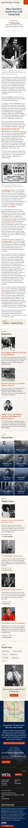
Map (2, 797)
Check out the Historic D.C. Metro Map (14, 743)
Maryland (14, 20)
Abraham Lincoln (21, 464)
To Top (24, 771)
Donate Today (6, 762)
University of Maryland (17, 323)
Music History (7, 477)
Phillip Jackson (8, 536)
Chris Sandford (11, 206)
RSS (16, 781)
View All (3, 660)
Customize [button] (3, 822)
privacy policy (17, 820)
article (10, 219)
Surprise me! (14, 695)
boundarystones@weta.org (8, 793)
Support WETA (5, 780)
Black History (21, 491)
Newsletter (18, 780)
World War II (14, 654)
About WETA (4, 781)
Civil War (4, 654)
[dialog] (14, 817)
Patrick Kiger (15, 22)
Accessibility (18, 783)
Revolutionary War (7, 464)
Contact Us (4, 785)
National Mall (21, 477)
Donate (18, 774)
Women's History (6, 491)
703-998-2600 (5, 798)
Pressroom (4, 783)
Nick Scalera (7, 637)
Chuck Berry (6, 323)
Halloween (7, 450)
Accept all (7, 825)
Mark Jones (6, 603)
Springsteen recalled (8, 190)
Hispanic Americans (21, 450)
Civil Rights (5, 657)
